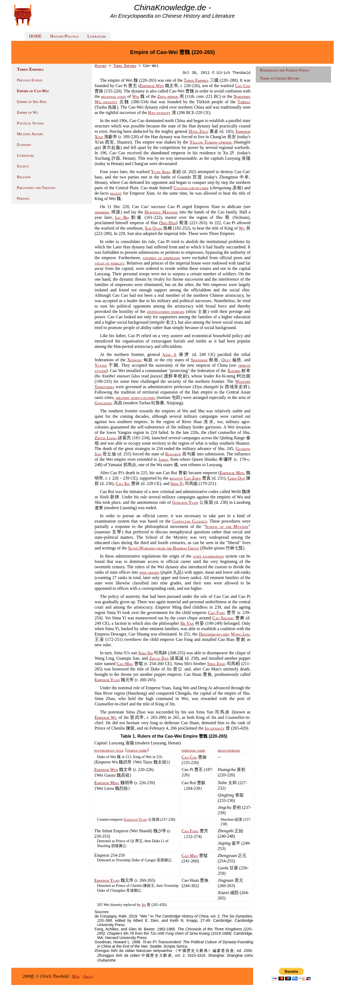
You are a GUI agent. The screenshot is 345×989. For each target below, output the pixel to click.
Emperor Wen (152, 85)
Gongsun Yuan (185, 502)
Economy (24, 145)
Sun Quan (153, 228)
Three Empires (124, 66)
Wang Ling (240, 634)
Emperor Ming (232, 472)
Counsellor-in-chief (191, 187)
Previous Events (29, 80)
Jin (143, 905)
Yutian (101, 365)
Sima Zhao (216, 663)
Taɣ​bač (244, 101)
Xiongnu (134, 360)
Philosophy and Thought (36, 188)
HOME (35, 36)
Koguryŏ (173, 454)
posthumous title (109, 750)
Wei (135, 96)
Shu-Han (168, 222)
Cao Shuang (223, 618)
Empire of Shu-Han (31, 102)
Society (23, 166)
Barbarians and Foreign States (284, 70)
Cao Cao (242, 85)
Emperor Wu (106, 717)
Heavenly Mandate (161, 212)
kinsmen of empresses (161, 257)
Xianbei (233, 370)
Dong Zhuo (198, 131)
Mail (76, 976)
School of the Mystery (227, 526)
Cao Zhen (192, 478)
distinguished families (165, 311)
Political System (30, 123)
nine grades (149, 572)
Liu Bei (122, 217)
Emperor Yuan (107, 679)
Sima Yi (177, 483)
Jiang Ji (169, 354)
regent (116, 193)
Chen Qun (236, 478)
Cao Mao (125, 663)
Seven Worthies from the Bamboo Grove (163, 548)
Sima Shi (145, 653)
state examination (208, 556)
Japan (163, 459)
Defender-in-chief (214, 634)
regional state (113, 96)
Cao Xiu (123, 483)
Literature (96, 36)
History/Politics (64, 36)
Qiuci (226, 360)
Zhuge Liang (106, 437)
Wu (242, 228)
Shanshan (199, 360)
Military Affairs (30, 134)
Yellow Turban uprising (211, 142)
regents (176, 478)
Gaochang (104, 403)
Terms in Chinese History (280, 78)
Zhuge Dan (159, 658)
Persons (23, 199)
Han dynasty (159, 112)
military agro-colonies (136, 397)
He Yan (187, 623)
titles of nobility (109, 263)
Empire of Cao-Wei (33, 91)
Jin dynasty (214, 728)
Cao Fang (216, 612)
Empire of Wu (27, 112)
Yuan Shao (161, 171)
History (100, 66)
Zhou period (167, 96)
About (88, 976)
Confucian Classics (189, 521)
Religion (23, 177)
